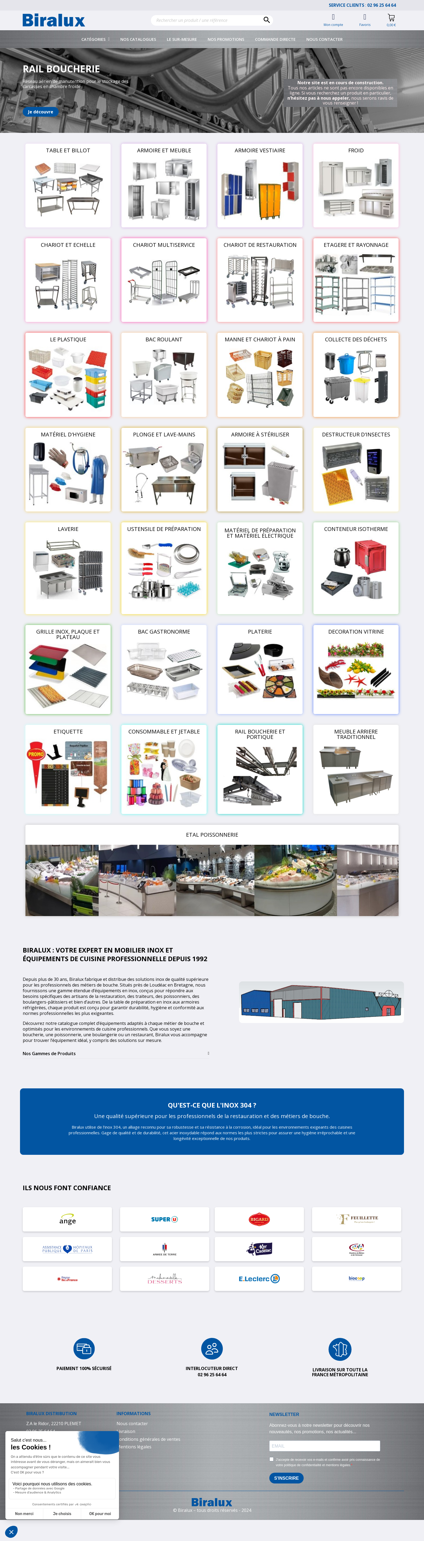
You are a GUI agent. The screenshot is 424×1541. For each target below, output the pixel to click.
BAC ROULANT (164, 339)
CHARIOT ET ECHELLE (68, 244)
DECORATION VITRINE (356, 631)
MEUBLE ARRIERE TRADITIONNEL (356, 734)
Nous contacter (324, 39)
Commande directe (275, 39)
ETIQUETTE (68, 731)
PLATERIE (260, 631)
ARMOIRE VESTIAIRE (260, 150)
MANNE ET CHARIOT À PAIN (260, 339)
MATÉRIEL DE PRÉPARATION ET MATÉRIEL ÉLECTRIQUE (260, 533)
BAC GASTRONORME (164, 631)
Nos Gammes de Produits (49, 1054)
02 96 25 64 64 (384, 5)
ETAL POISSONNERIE (212, 834)
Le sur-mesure (182, 39)
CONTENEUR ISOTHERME (356, 529)
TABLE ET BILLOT (68, 150)
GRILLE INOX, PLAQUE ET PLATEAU (68, 634)
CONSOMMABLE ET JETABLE (164, 731)
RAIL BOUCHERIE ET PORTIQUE (260, 734)
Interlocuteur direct (212, 1368)
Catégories (95, 39)
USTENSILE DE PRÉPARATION (164, 529)
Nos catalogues (138, 39)
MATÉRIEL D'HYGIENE (68, 434)
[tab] (116, 1054)
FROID (356, 150)
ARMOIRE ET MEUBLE (164, 150)
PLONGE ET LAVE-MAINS (164, 434)
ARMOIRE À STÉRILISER (260, 434)
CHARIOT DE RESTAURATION (260, 244)
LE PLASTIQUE (68, 339)
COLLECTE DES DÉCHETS (356, 339)
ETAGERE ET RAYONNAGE (356, 244)
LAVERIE (68, 529)
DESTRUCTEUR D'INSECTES (356, 434)
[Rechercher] (212, 20)
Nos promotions (226, 39)
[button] (41, 112)
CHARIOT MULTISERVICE (164, 244)
